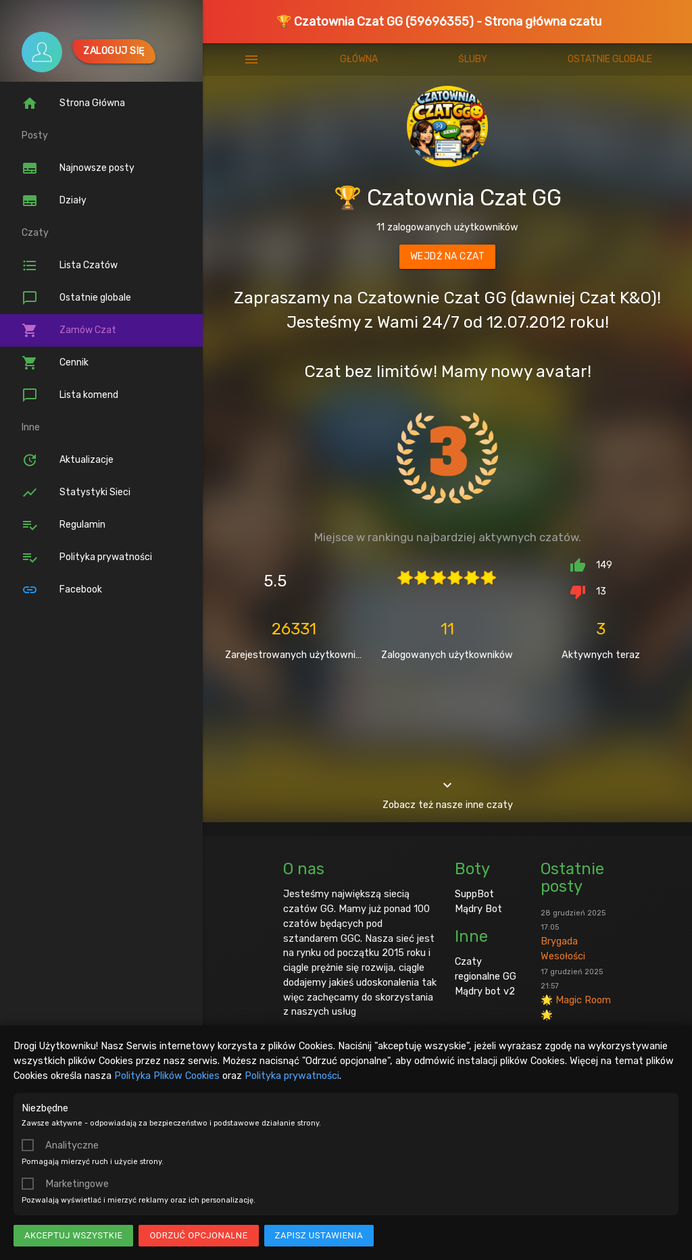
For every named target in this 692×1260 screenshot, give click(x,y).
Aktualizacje (68, 460)
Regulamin (63, 525)
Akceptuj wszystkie (73, 1235)
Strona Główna (73, 103)
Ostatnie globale (76, 298)
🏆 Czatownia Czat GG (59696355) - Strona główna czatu (438, 21)
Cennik (55, 363)
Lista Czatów (70, 265)
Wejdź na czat (447, 256)
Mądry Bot (478, 909)
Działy (54, 200)
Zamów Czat (69, 330)
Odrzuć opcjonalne (198, 1235)
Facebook (62, 590)
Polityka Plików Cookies (167, 1075)
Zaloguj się (114, 51)
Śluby (472, 59)
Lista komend (70, 395)
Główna (359, 59)
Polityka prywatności (292, 1075)
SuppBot (474, 894)
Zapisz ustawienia (319, 1235)
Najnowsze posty (78, 168)
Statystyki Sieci (76, 492)
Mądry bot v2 (485, 991)
